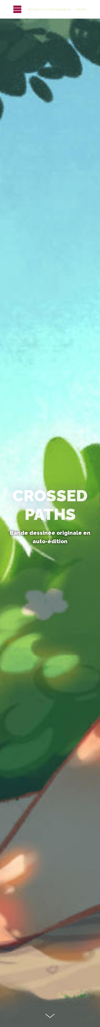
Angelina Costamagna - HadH (57, 9)
